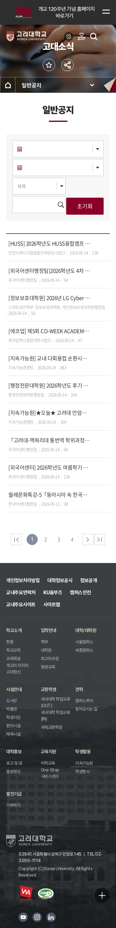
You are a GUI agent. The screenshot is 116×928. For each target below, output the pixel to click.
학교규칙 (13, 650)
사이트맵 (51, 605)
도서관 (11, 700)
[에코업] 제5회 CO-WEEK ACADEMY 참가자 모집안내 (49, 331)
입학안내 (48, 630)
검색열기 (93, 36)
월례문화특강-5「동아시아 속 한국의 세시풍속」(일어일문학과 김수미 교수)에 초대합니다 (49, 494)
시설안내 (14, 689)
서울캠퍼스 (84, 641)
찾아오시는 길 (86, 709)
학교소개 (14, 630)
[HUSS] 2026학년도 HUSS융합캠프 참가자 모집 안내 (49, 243)
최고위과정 (50, 658)
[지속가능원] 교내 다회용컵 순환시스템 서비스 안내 (49, 358)
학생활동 (83, 751)
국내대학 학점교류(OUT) (55, 702)
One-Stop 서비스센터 (50, 773)
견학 (79, 689)
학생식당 (13, 717)
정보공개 (88, 580)
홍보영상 (13, 771)
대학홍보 (14, 751)
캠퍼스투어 (84, 700)
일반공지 (31, 85)
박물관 (11, 709)
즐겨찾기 (49, 65)
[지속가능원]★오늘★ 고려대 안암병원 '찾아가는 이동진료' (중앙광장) (49, 412)
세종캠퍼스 (84, 650)
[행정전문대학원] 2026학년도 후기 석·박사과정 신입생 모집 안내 (49, 385)
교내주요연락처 (21, 592)
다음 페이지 (87, 539)
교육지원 (48, 751)
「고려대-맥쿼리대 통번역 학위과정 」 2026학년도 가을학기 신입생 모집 (49, 440)
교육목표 (13, 658)
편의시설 (13, 725)
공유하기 (67, 65)
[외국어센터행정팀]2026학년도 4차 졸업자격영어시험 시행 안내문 (49, 270)
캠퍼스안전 (80, 592)
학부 (44, 641)
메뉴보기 (106, 11)
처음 (16, 539)
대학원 (46, 650)
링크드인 (51, 917)
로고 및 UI (14, 763)
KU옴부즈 (52, 592)
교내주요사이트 (21, 605)
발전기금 (14, 794)
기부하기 (13, 805)
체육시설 (13, 734)
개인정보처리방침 (23, 580)
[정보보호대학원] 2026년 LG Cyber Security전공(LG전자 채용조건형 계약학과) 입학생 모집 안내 (49, 298)
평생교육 (48, 666)
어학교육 (48, 763)
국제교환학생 (51, 727)
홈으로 (7, 85)
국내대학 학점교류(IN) (55, 715)
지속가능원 (84, 763)
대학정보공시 (59, 580)
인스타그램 (37, 917)
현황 (9, 641)
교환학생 (48, 689)
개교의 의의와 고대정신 (17, 668)
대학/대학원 (85, 630)
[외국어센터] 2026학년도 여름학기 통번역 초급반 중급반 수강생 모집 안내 (49, 467)
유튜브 (23, 917)
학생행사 (82, 771)
